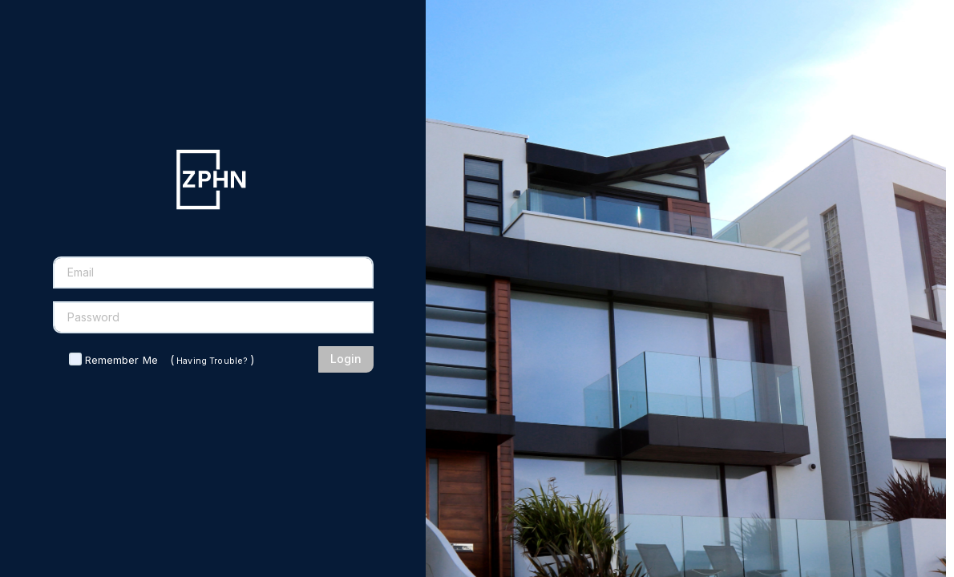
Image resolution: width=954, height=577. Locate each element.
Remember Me (121, 359)
